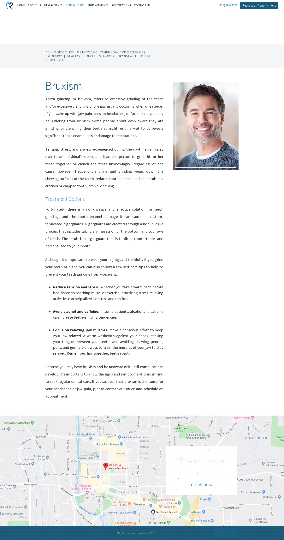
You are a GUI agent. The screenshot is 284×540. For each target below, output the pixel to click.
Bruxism (144, 56)
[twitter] (206, 485)
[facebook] (192, 485)
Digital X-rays (54, 56)
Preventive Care (86, 52)
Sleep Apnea (107, 56)
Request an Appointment (259, 5)
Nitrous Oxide (55, 60)
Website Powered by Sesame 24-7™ (136, 533)
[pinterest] (201, 485)
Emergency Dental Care (81, 56)
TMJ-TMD (105, 52)
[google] (196, 485)
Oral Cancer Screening (128, 52)
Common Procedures (60, 52)
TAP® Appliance (127, 56)
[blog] (210, 485)
